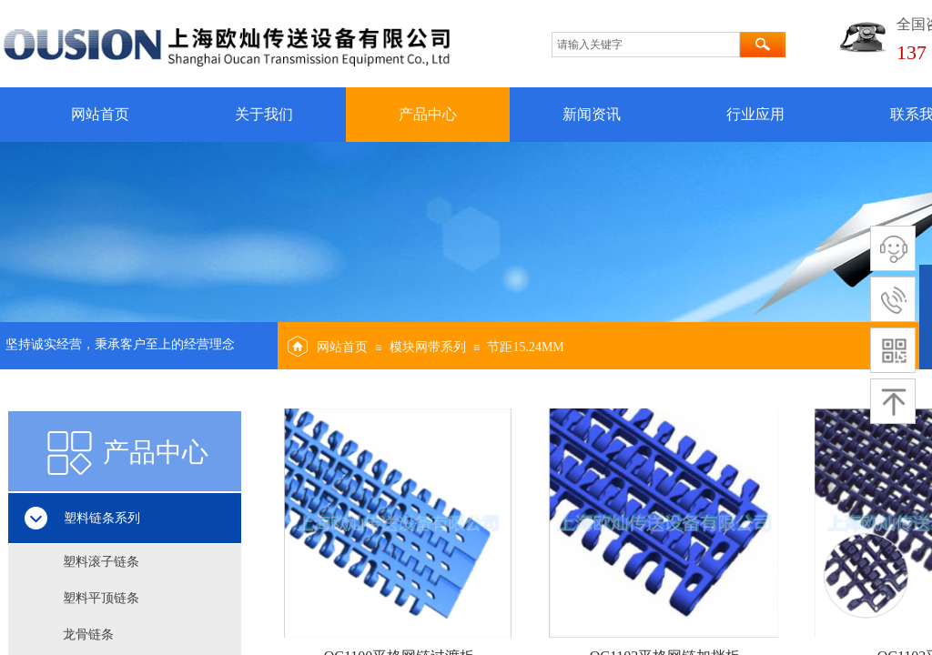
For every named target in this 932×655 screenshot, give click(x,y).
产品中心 (428, 114)
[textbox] (646, 44)
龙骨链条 (88, 634)
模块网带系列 (428, 347)
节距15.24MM (525, 347)
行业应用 (755, 114)
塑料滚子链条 (101, 562)
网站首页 (100, 114)
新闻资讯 (591, 114)
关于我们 (264, 114)
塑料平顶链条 (101, 598)
